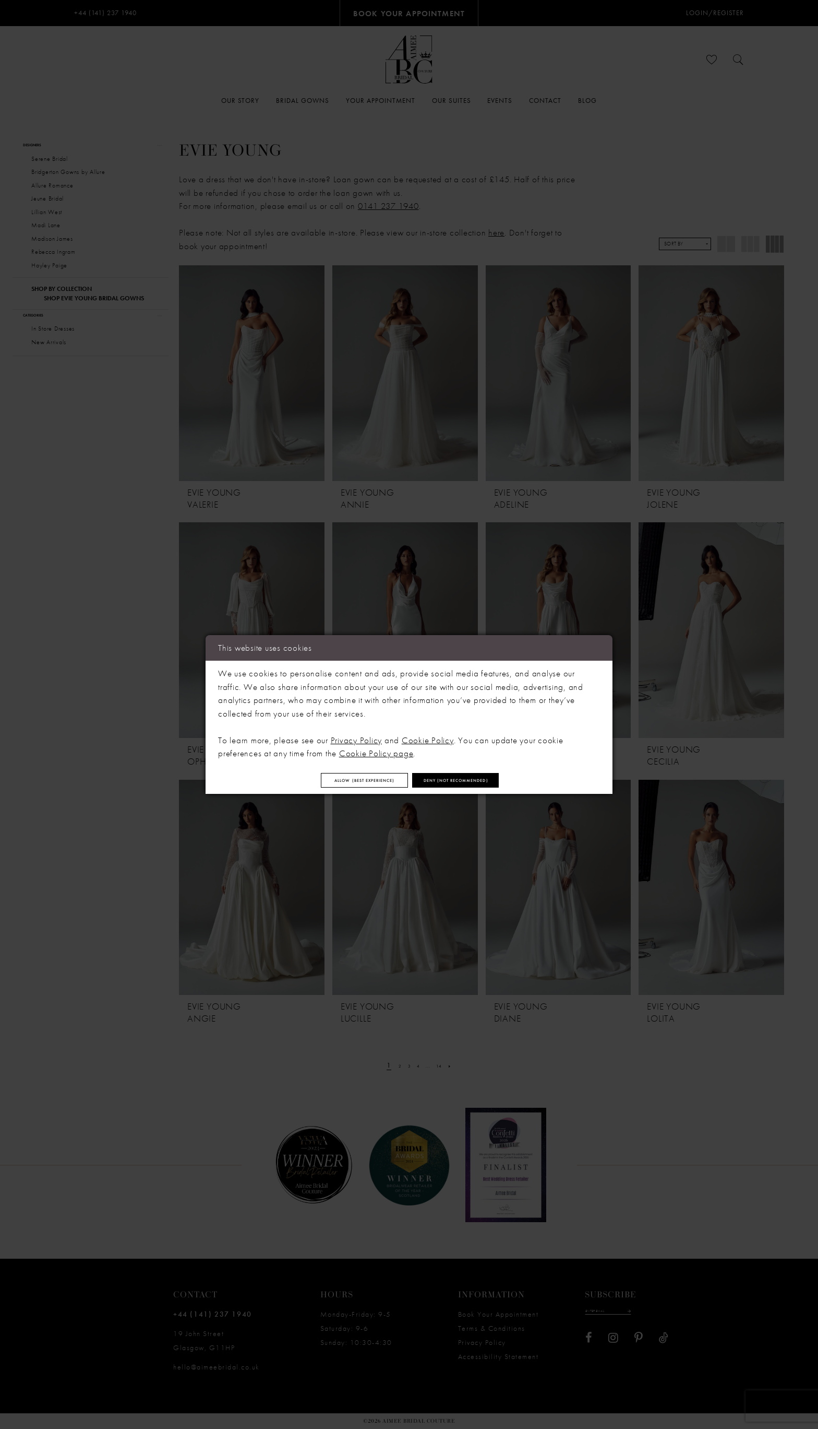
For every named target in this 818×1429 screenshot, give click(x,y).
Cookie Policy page (376, 748)
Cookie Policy (428, 734)
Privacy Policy (356, 734)
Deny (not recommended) (492, 780)
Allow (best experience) (330, 780)
